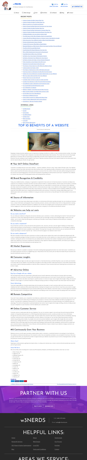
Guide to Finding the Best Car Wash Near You (14, 22)
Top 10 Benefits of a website (10, 124)
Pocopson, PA (16, 414)
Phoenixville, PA (37, 411)
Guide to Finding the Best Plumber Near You (14, 30)
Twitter (31, 289)
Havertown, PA (59, 395)
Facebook (35, 289)
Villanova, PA (15, 422)
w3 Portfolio (6, 156)
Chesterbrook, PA (60, 384)
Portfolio (57, 354)
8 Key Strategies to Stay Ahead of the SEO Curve (14, 85)
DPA (32, 456)
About (35, 346)
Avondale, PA (58, 376)
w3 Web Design (7, 152)
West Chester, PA (60, 422)
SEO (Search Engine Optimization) (21, 354)
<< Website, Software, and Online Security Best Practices (40, 292)
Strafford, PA (15, 418)
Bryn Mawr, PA (16, 384)
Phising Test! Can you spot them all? (12, 109)
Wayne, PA (36, 422)
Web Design (36, 350)
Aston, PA (36, 376)
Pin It (44, 289)
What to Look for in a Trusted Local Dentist (13, 24)
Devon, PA (36, 388)
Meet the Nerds (7, 161)
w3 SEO (5, 154)
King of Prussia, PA (38, 399)
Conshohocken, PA (17, 388)
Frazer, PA (36, 391)
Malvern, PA (58, 399)
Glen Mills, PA (37, 395)
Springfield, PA (59, 414)
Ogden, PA (58, 407)
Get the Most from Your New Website (12, 133)
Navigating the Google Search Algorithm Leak (14, 87)
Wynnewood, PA (16, 426)
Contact (57, 358)
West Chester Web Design (9, 165)
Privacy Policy (26, 456)
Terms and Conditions (39, 358)
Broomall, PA (58, 380)
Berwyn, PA (15, 380)
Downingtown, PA (60, 388)
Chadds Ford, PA (38, 384)
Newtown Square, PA (18, 407)
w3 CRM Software (7, 157)
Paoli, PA (14, 411)
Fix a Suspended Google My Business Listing (13, 122)
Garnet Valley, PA (60, 391)
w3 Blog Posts (6, 159)
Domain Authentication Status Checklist (12, 53)
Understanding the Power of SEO (11, 92)
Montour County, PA (39, 403)
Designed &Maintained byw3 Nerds (74, 454)
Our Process (58, 350)
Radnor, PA (36, 414)
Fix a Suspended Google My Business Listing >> (76, 292)
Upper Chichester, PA (61, 418)
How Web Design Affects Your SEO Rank (12, 72)
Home (13, 346)
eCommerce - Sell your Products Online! (13, 144)
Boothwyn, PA (37, 380)
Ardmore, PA (15, 376)
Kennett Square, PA (17, 399)
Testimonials (58, 346)
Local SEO (5, 163)
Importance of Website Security (11, 135)
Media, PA (14, 403)
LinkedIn (40, 289)
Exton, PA (14, 391)
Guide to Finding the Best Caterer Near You (13, 20)
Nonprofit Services (17, 350)
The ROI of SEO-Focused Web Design (12, 63)
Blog (13, 358)
